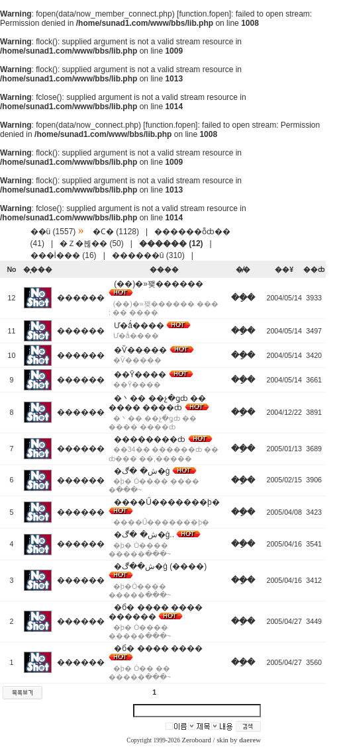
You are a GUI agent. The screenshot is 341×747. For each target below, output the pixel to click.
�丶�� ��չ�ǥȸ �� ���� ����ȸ (157, 403)
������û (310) (148, 255)
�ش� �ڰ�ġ (142, 471)
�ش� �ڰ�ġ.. (144, 534)
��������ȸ (149, 439)
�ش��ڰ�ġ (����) (160, 566)
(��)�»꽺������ (158, 283)
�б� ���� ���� (158, 648)
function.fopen (203, 14)
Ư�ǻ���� (139, 325)
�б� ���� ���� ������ (156, 612)
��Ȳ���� (140, 374)
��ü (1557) (53, 231)
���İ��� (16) (63, 255)
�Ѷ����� (140, 350)
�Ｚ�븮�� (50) (92, 243)
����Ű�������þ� (166, 502)
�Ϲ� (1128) (116, 231)
